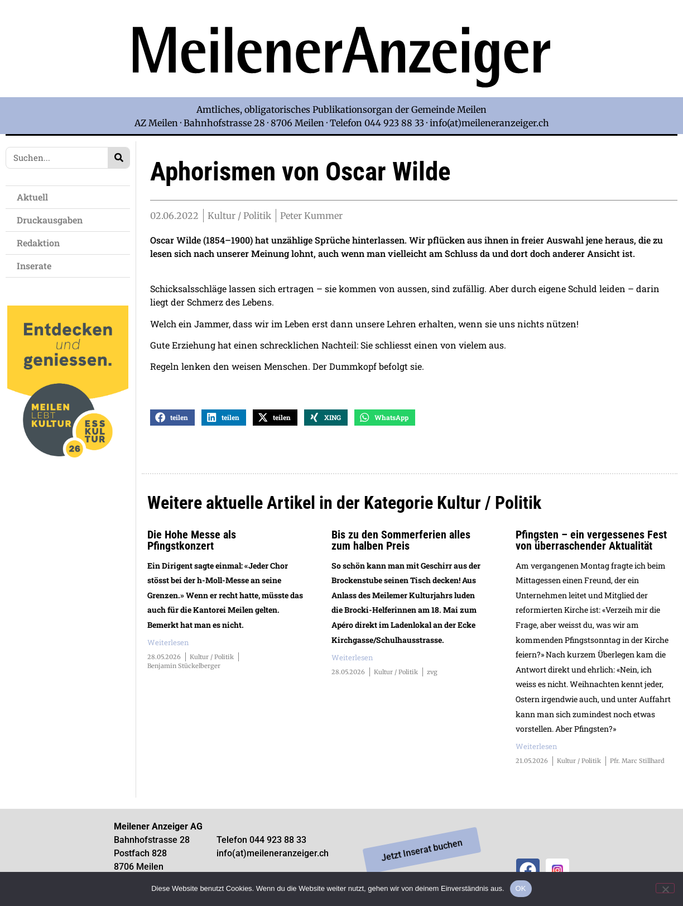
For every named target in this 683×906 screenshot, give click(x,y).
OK (521, 888)
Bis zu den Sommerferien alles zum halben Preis (400, 540)
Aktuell (35, 197)
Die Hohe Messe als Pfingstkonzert (191, 540)
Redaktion (41, 243)
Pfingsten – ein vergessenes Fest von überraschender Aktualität (591, 540)
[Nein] (665, 888)
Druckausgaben (50, 220)
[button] (172, 417)
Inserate (37, 265)
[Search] (118, 157)
